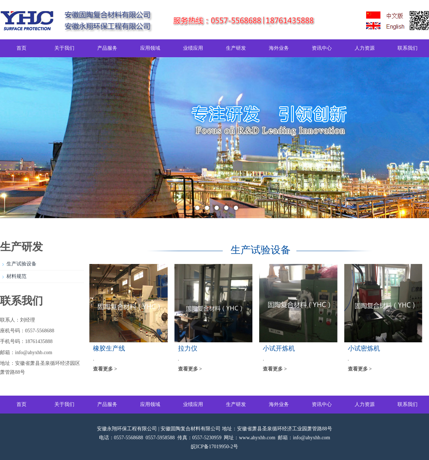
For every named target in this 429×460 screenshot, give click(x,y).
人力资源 (365, 48)
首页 (21, 48)
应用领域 (150, 48)
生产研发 (236, 48)
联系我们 (408, 48)
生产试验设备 (21, 263)
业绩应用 (193, 48)
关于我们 (64, 48)
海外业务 (279, 48)
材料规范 (16, 276)
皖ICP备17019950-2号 (214, 446)
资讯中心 (322, 48)
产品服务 (107, 48)
